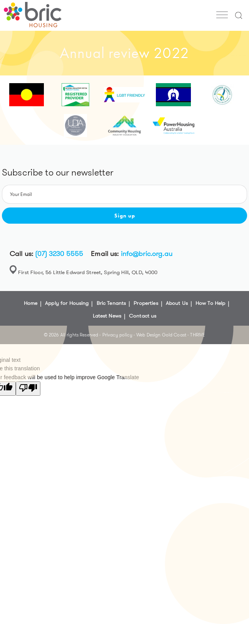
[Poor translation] (28, 388)
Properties (146, 303)
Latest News (107, 316)
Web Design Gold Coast (161, 334)
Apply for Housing (67, 303)
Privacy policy (118, 334)
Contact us (142, 316)
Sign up (124, 215)
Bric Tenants (111, 303)
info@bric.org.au (146, 254)
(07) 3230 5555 (59, 254)
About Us (177, 303)
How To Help (211, 303)
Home (31, 303)
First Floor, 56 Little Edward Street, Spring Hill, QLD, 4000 (87, 272)
